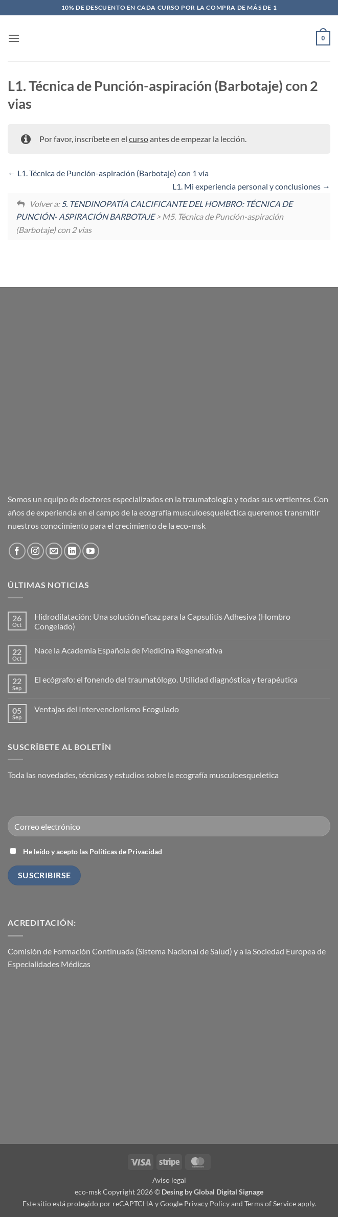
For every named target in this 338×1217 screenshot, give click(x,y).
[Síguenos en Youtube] (90, 551)
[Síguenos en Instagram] (35, 551)
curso (138, 139)
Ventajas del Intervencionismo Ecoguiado (106, 709)
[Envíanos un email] (54, 551)
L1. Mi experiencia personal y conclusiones (251, 186)
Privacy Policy (207, 1203)
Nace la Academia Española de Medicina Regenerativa (128, 650)
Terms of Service (270, 1203)
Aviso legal (169, 1180)
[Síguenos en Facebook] (17, 551)
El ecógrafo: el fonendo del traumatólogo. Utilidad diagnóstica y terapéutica (166, 679)
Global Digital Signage (228, 1191)
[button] (14, 38)
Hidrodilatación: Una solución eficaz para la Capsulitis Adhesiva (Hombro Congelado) (162, 621)
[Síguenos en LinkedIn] (72, 551)
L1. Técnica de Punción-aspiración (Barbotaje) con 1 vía (108, 173)
